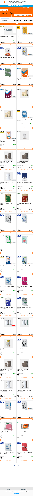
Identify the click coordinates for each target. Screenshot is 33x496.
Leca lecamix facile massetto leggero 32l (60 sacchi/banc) (7, 141)
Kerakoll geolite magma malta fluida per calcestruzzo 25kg (7, 391)
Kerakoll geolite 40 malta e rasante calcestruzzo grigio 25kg (22, 370)
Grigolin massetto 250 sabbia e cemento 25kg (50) (8, 432)
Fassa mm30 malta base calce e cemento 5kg (24, 182)
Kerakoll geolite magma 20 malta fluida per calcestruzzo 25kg (24, 391)
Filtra (16, 23)
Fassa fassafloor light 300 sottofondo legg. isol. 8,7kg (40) (24, 453)
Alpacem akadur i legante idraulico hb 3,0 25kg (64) (7, 99)
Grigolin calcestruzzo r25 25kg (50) (22, 431)
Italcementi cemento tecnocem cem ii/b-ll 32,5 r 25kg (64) (8, 204)
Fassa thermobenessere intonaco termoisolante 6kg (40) (22, 57)
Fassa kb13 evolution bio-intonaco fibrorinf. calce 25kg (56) (24, 308)
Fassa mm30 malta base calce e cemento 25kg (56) (7, 224)
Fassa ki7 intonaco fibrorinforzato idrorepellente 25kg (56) (5, 411)
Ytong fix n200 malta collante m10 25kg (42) (24, 36)
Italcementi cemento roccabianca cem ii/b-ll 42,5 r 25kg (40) (7, 308)
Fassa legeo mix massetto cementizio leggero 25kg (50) (24, 287)
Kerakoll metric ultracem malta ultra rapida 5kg (24, 141)
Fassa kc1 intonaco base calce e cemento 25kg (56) (24, 224)
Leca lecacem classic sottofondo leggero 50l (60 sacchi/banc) (24, 120)
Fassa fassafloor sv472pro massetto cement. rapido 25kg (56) (7, 78)
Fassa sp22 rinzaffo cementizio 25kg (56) (7, 286)
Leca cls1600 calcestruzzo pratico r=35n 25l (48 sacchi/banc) (7, 266)
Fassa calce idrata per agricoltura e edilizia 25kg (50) (24, 245)
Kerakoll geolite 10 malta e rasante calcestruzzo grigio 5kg (6, 162)
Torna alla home (16, 465)
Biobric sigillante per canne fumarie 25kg (7, 36)
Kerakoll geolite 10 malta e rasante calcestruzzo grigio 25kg (6, 370)
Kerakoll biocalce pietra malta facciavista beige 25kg (7, 349)
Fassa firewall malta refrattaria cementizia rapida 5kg (7, 58)
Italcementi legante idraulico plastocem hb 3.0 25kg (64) (24, 204)
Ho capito (16, 493)
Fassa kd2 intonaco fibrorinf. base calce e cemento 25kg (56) (7, 453)
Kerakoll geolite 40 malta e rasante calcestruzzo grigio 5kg (22, 162)
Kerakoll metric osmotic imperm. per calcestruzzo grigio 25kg (23, 328)
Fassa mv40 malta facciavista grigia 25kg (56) (24, 348)
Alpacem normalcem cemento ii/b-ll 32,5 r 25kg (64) (24, 79)
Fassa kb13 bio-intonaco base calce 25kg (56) (24, 265)
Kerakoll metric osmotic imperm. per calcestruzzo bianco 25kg (6, 328)
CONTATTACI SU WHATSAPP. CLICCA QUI (16, 5)
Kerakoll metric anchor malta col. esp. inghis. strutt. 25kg (7, 183)
